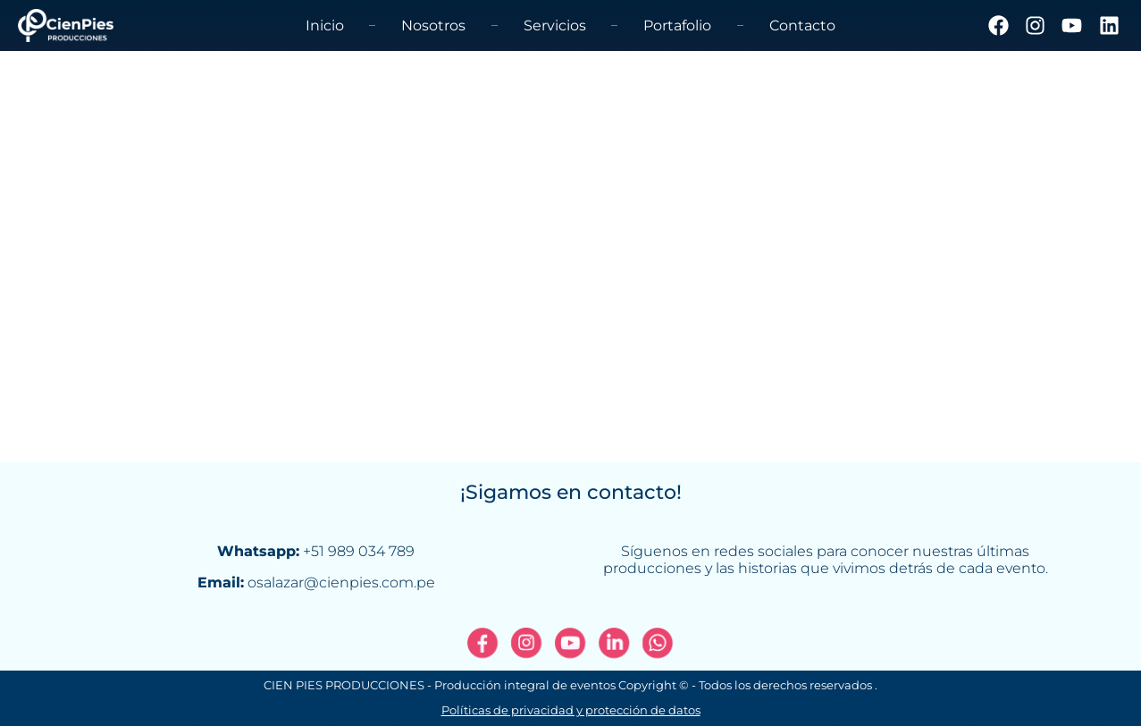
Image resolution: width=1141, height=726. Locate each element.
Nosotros (433, 25)
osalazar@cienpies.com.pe (341, 582)
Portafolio (677, 25)
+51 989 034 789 (359, 551)
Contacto (802, 25)
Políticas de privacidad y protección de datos (571, 716)
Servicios (555, 25)
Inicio (325, 25)
